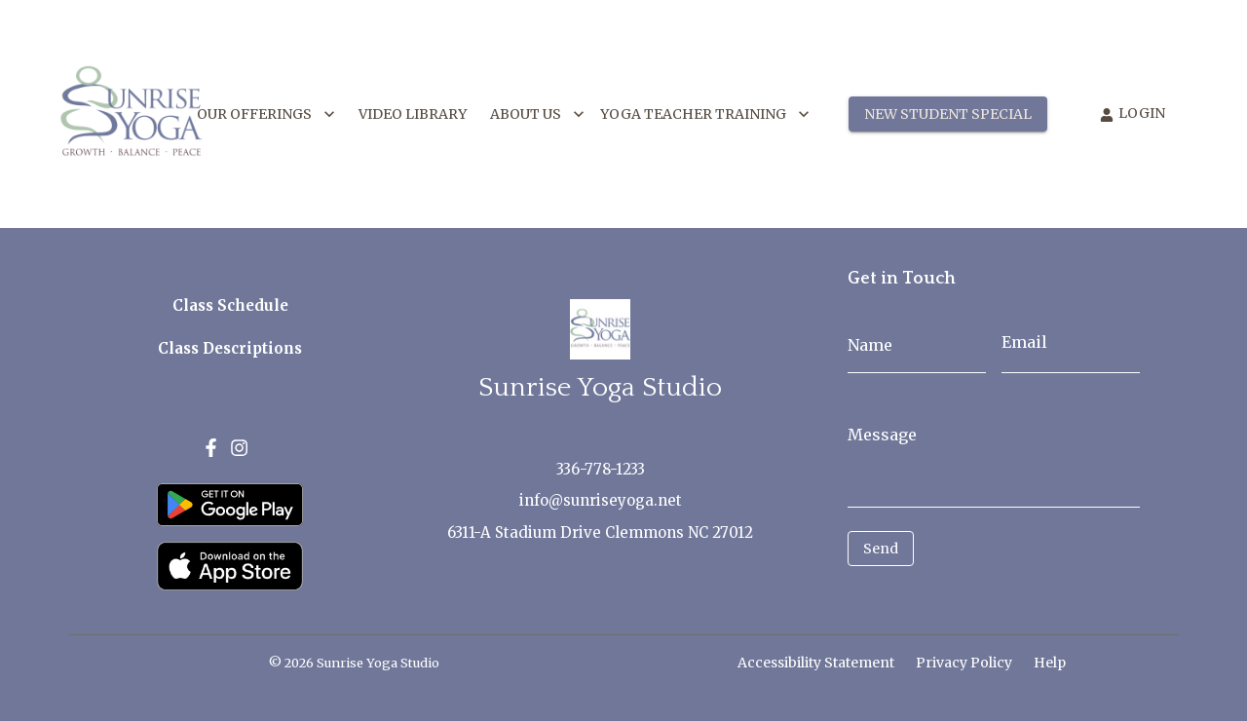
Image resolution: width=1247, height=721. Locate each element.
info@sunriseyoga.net (600, 500)
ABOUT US (537, 114)
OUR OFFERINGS (266, 114)
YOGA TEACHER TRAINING (704, 114)
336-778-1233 (600, 469)
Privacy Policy (964, 662)
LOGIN (1132, 113)
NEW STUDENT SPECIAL (948, 114)
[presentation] (935, 595)
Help (1050, 662)
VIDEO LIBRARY (412, 114)
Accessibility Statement (815, 662)
